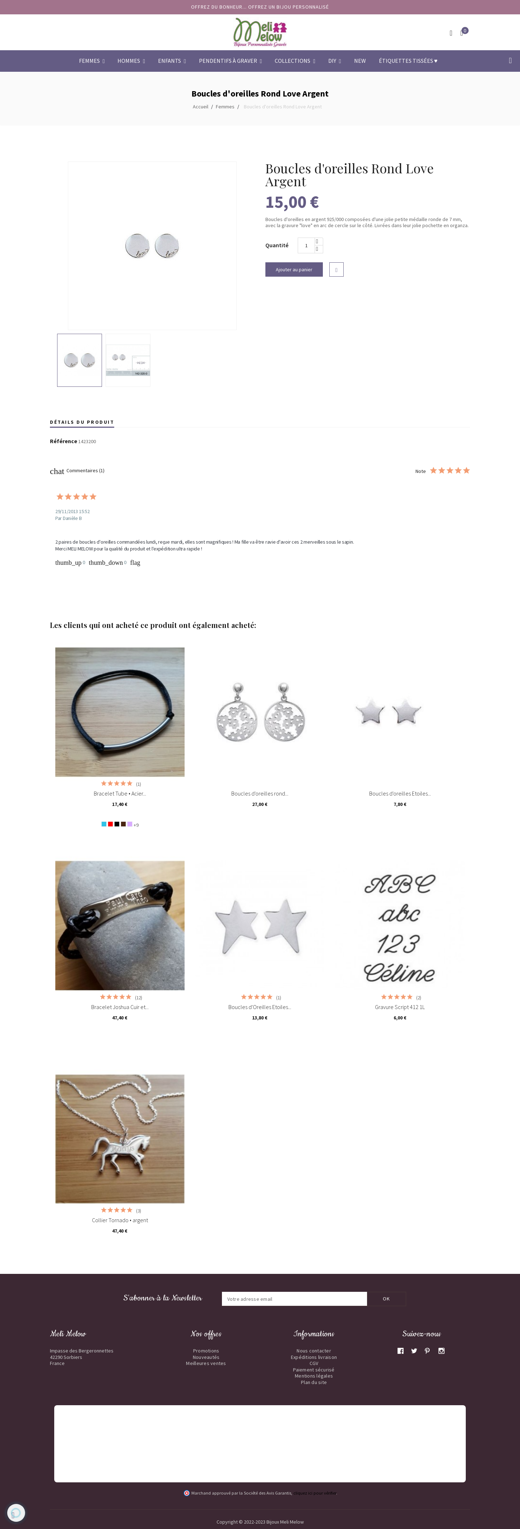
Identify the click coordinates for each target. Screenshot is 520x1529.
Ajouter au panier (294, 269)
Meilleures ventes (206, 1363)
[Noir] (117, 824)
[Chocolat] (123, 824)
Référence (63, 441)
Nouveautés (206, 1357)
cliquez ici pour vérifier (314, 1493)
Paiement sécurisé (313, 1369)
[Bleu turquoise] (104, 824)
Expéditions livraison (314, 1357)
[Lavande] (130, 824)
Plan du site (314, 1382)
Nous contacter (314, 1350)
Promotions (206, 1350)
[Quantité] (306, 245)
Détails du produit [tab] (82, 422)
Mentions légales (314, 1376)
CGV (314, 1363)
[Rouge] (110, 824)
